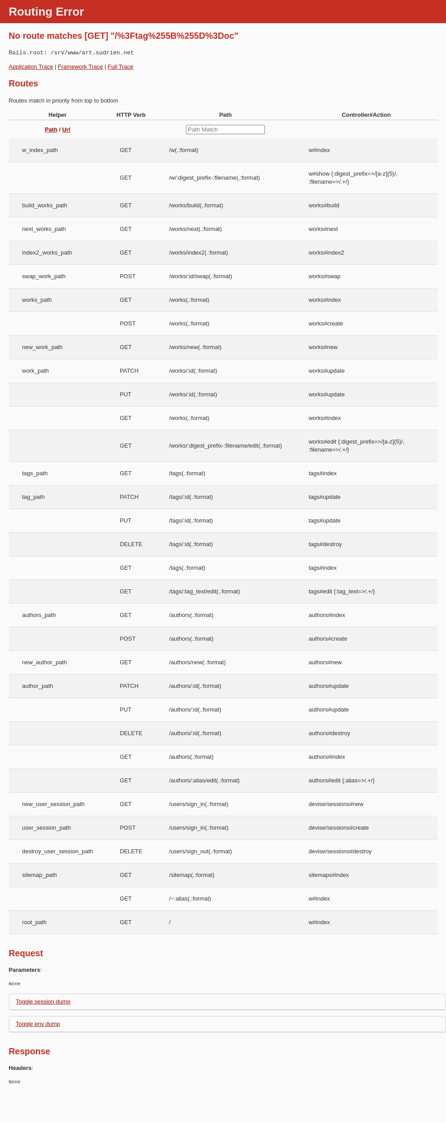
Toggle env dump (38, 1023)
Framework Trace (80, 66)
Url (66, 129)
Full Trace (120, 66)
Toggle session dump (43, 1001)
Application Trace (31, 66)
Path (51, 129)
